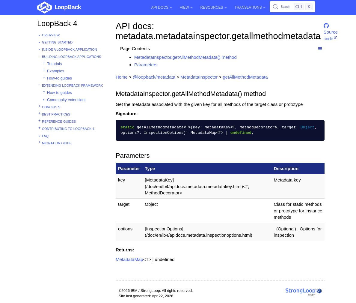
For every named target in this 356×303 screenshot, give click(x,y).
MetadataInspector (199, 77)
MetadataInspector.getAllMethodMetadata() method (185, 57)
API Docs (161, 7)
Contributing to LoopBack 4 (68, 128)
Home (122, 77)
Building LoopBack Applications (71, 56)
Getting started (57, 42)
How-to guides (59, 78)
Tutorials (54, 64)
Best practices (56, 114)
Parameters (146, 64)
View (186, 7)
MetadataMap (129, 259)
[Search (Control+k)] (292, 6)
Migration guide (57, 143)
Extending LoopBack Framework (72, 85)
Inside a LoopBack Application (69, 49)
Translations (250, 7)
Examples (55, 71)
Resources (213, 7)
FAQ (45, 136)
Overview (51, 35)
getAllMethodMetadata (245, 77)
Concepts (51, 107)
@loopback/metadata (154, 77)
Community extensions (67, 100)
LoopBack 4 (57, 23)
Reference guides (59, 121)
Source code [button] (331, 28)
